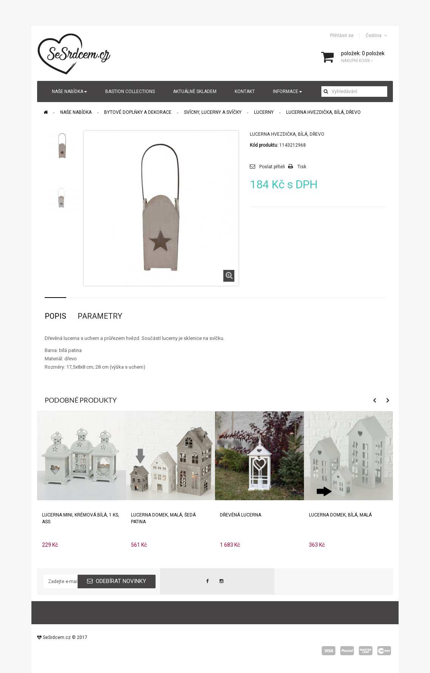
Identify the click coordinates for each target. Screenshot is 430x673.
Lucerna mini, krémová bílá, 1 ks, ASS (80, 518)
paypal (347, 650)
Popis (55, 316)
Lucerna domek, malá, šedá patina (163, 518)
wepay (384, 650)
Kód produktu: (264, 145)
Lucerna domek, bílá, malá (340, 515)
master (365, 650)
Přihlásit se (342, 35)
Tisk (302, 166)
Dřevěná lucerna (240, 515)
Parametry (100, 316)
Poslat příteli (272, 166)
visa (328, 650)
